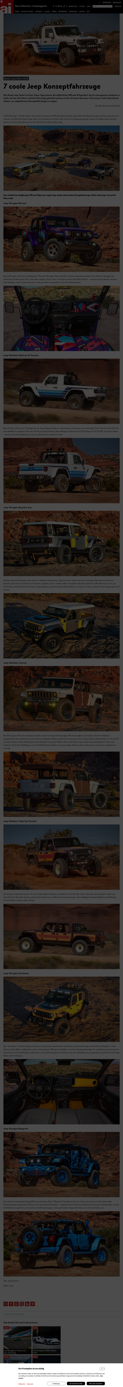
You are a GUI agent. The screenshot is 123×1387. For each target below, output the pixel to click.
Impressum (30, 1384)
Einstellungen (56, 1383)
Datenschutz (21, 1384)
